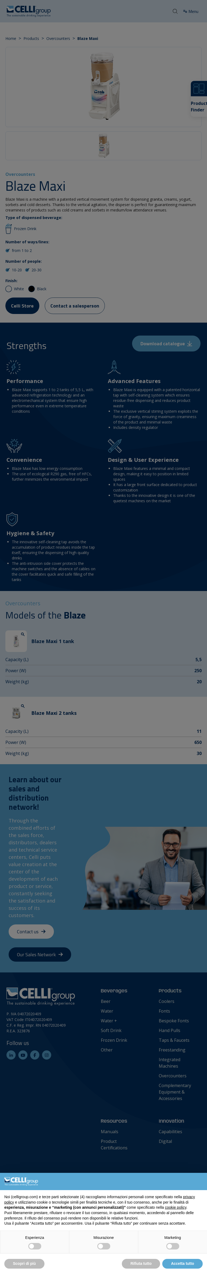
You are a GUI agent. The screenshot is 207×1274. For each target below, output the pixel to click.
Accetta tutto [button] (182, 1263)
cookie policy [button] (175, 1207)
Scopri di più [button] (24, 1263)
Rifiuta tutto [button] (141, 1263)
